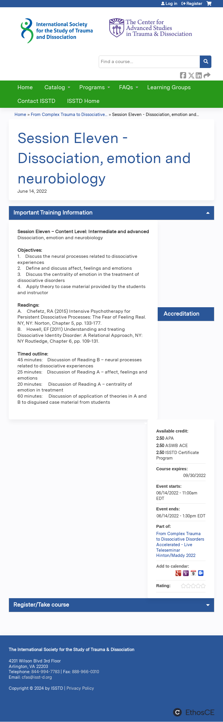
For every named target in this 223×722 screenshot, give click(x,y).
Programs (92, 87)
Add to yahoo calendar (186, 573)
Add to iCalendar (193, 573)
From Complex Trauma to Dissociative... (69, 114)
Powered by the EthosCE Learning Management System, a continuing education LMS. (193, 712)
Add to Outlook (201, 573)
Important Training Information (52, 212)
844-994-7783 (45, 671)
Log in (171, 3)
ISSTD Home (83, 101)
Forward (206, 74)
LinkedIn (199, 74)
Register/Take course (41, 604)
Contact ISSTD (36, 101)
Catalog (54, 87)
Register (194, 3)
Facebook (183, 74)
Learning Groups (169, 87)
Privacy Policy (80, 688)
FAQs (126, 87)
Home (25, 87)
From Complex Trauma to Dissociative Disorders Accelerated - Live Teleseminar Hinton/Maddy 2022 (180, 544)
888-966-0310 (85, 671)
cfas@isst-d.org (37, 677)
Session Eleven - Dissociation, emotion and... (155, 114)
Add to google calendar (178, 573)
